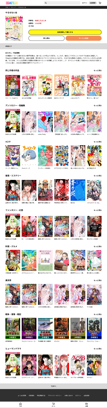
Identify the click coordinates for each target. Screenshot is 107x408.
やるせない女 (22, 7)
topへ (53, 386)
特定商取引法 (41, 395)
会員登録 (92, 3)
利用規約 (31, 395)
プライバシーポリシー (55, 395)
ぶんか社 (38, 23)
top (6, 7)
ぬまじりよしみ (40, 21)
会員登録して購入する (65, 32)
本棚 (86, 406)
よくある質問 (22, 395)
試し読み (46, 38)
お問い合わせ (68, 395)
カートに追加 (83, 38)
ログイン (84, 3)
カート (53, 406)
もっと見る (98, 70)
